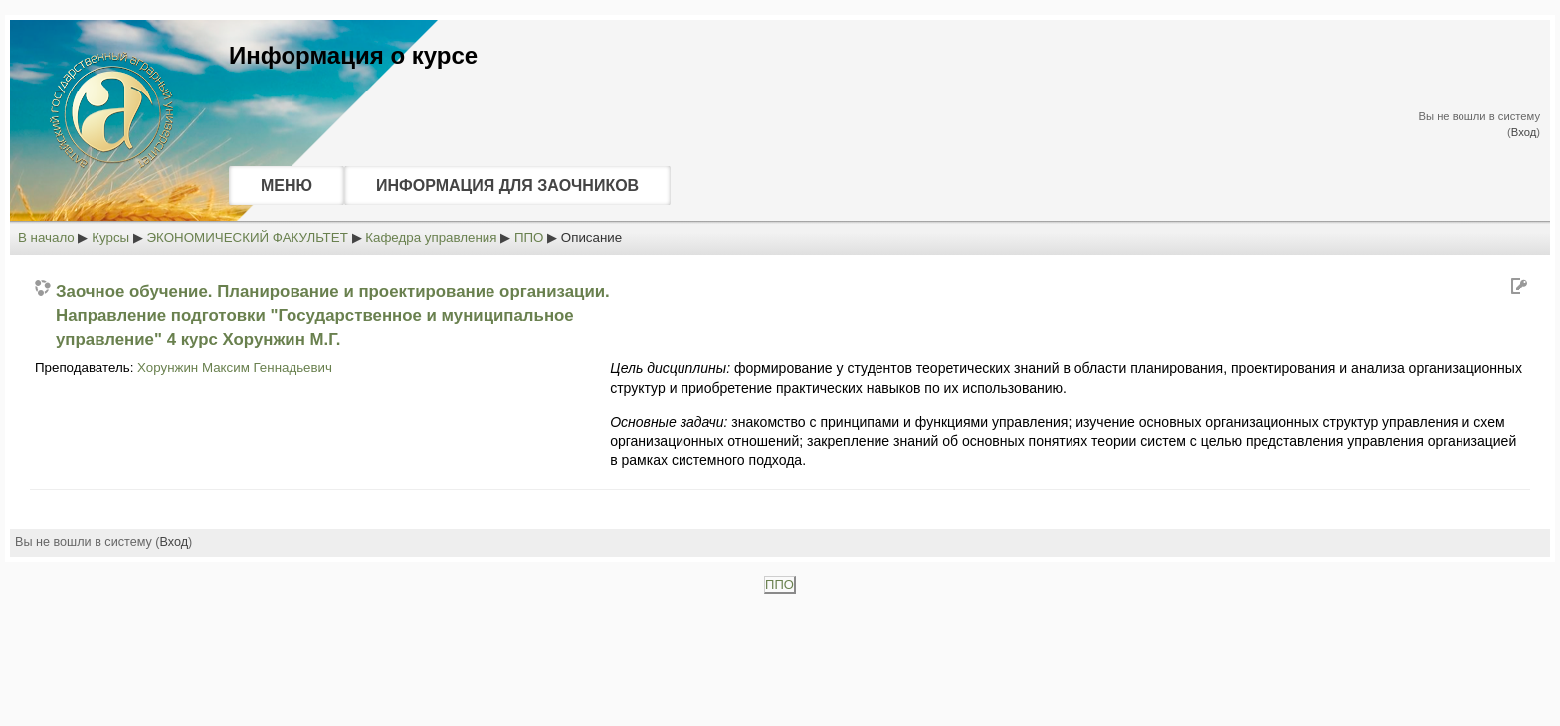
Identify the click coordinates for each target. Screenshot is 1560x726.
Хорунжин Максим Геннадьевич (234, 367)
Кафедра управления (430, 237)
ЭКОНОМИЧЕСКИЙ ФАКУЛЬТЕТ (247, 237)
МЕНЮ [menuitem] (286, 185)
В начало (46, 237)
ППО (529, 237)
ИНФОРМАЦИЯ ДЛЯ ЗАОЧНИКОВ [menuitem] (507, 185)
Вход (1523, 132)
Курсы (110, 237)
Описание (591, 237)
